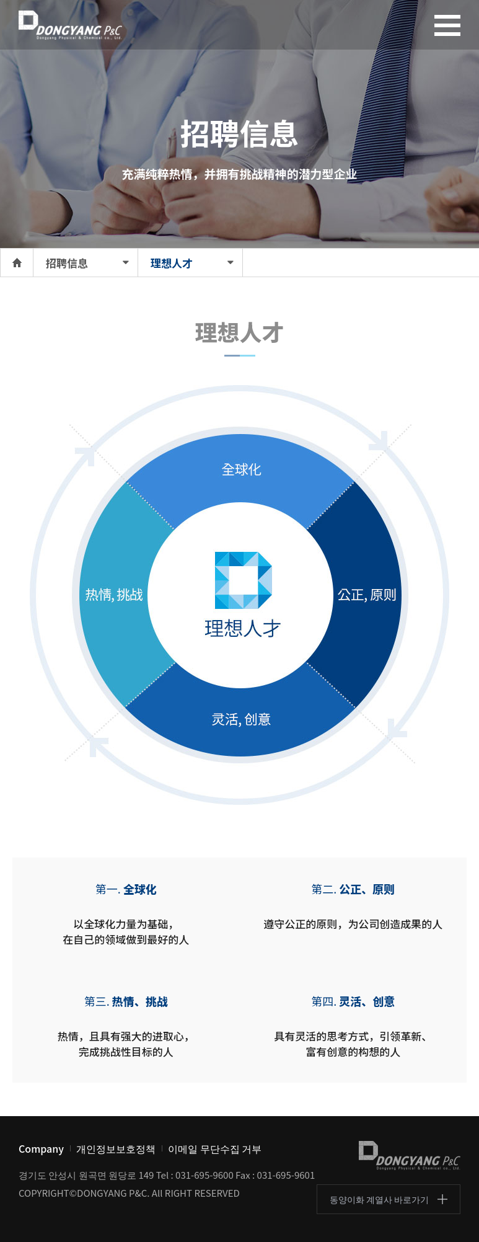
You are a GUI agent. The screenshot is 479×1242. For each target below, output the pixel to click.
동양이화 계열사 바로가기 (379, 1199)
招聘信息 (67, 262)
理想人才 (172, 262)
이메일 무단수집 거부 (214, 1148)
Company (41, 1148)
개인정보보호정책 (116, 1148)
